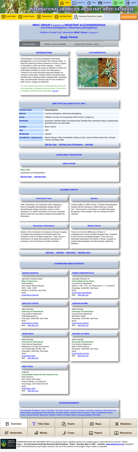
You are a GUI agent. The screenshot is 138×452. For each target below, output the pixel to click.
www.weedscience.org (115, 444)
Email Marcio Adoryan (30, 295)
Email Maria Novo (28, 356)
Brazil (63, 37)
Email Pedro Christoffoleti (81, 293)
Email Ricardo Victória (80, 353)
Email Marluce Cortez (30, 323)
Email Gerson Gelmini (80, 323)
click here (55, 91)
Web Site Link (83, 295)
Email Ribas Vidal (28, 388)
